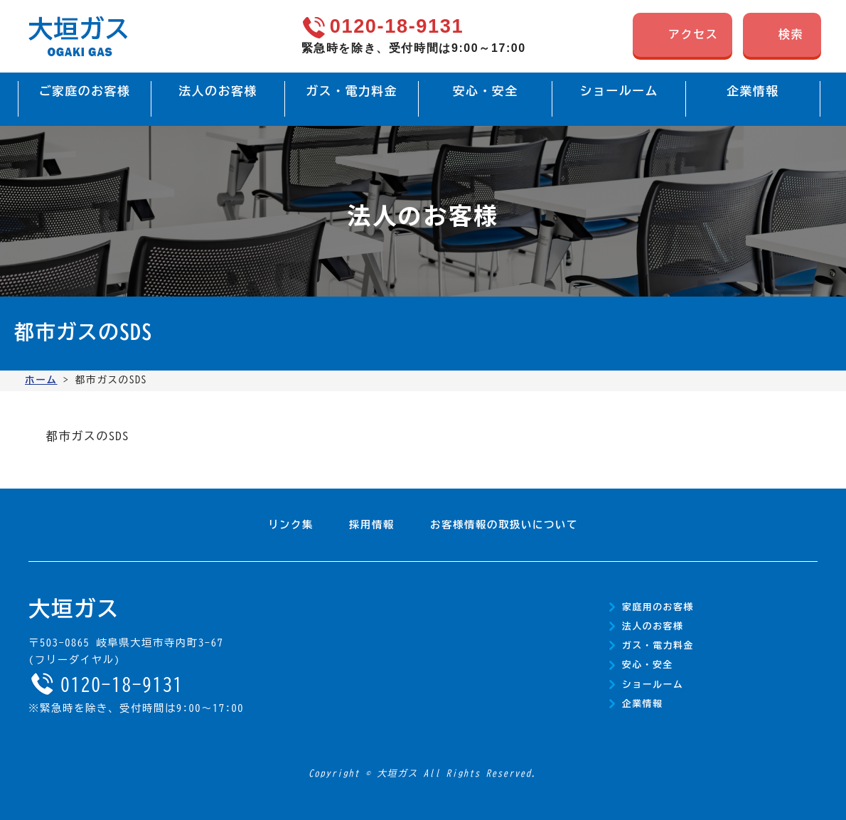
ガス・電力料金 (658, 645)
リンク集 (291, 524)
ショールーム (652, 684)
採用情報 (372, 524)
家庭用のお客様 (658, 607)
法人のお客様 (652, 626)
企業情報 (642, 703)
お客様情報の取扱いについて (504, 524)
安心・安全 (647, 664)
